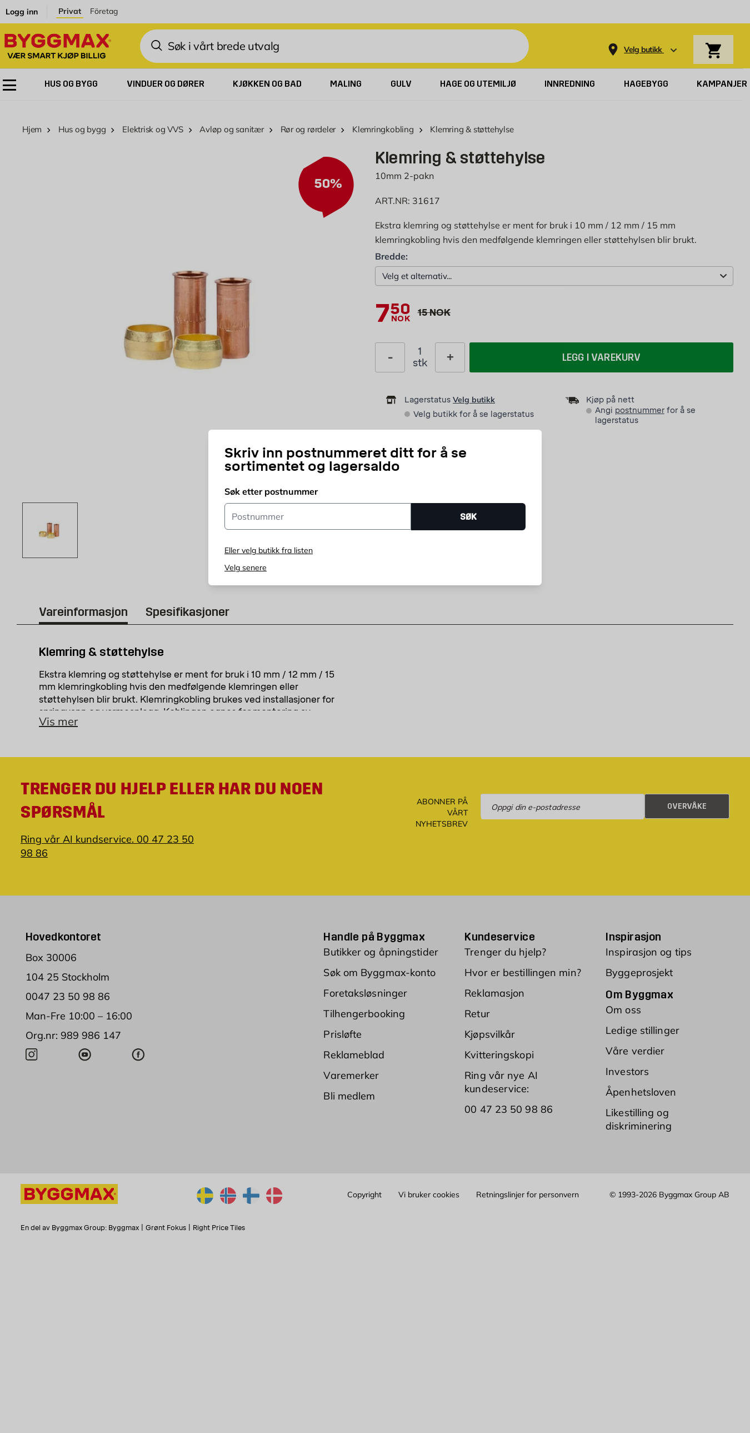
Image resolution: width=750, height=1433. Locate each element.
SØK (468, 516)
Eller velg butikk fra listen (268, 550)
